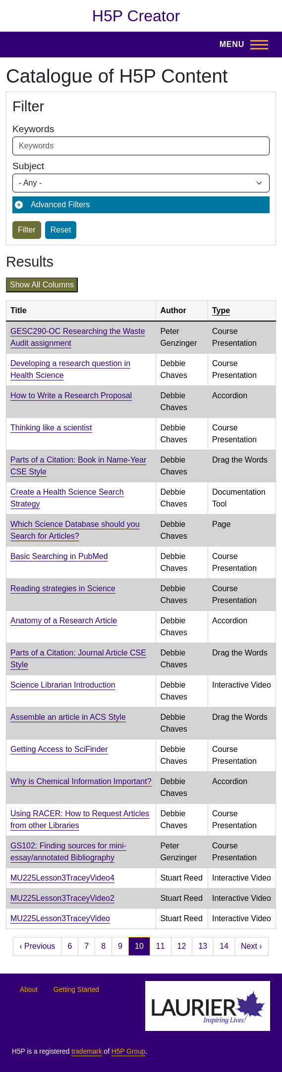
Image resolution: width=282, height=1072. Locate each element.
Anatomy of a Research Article (63, 620)
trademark (86, 1051)
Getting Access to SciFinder (59, 749)
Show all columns (42, 284)
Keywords (33, 129)
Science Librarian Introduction (62, 685)
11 (160, 946)
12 (181, 946)
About (29, 989)
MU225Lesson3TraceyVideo (60, 918)
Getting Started (76, 989)
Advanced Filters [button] (60, 204)
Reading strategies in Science (62, 588)
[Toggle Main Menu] (241, 44)
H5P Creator (136, 16)
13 (202, 946)
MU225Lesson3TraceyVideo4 (62, 878)
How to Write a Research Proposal (71, 395)
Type (221, 310)
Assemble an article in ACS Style (68, 717)
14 (224, 946)
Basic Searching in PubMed (59, 556)
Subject (28, 166)
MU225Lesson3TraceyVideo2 (62, 898)
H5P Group (128, 1051)
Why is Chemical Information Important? (81, 781)
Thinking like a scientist (51, 427)
